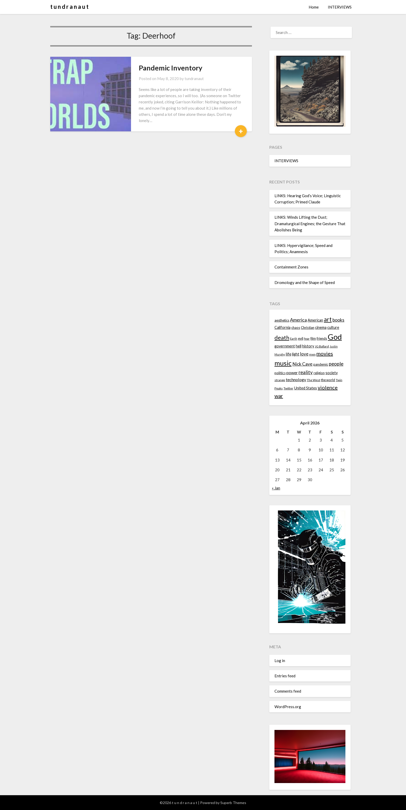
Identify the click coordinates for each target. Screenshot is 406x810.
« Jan (276, 488)
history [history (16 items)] (308, 346)
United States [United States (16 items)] (305, 388)
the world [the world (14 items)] (328, 380)
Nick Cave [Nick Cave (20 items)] (302, 364)
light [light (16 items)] (295, 354)
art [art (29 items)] (328, 319)
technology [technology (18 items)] (296, 379)
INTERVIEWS (340, 7)
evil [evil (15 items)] (300, 338)
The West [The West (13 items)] (313, 380)
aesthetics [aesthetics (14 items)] (281, 320)
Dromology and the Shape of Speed (304, 282)
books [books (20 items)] (338, 320)
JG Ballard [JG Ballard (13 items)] (322, 346)
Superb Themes (233, 802)
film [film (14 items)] (313, 338)
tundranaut (194, 78)
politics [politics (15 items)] (280, 373)
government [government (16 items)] (284, 346)
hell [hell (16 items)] (298, 346)
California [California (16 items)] (282, 327)
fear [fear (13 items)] (307, 338)
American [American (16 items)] (315, 320)
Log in (279, 660)
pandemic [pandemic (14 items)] (320, 364)
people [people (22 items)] (336, 364)
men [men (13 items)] (312, 354)
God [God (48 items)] (335, 336)
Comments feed (287, 691)
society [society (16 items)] (331, 373)
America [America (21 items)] (298, 320)
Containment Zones (291, 267)
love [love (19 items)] (304, 354)
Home (314, 7)
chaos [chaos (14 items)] (295, 327)
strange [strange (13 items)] (279, 380)
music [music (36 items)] (283, 363)
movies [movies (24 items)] (324, 353)
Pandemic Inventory (170, 67)
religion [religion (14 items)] (319, 373)
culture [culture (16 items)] (333, 327)
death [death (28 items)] (281, 337)
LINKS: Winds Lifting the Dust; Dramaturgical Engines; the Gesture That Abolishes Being (309, 223)
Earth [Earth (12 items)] (293, 338)
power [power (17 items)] (292, 372)
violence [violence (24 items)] (328, 387)
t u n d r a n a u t (69, 6)
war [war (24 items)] (278, 396)
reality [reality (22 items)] (306, 372)
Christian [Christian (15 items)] (307, 327)
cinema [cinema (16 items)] (321, 327)
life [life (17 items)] (288, 354)
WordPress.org (287, 706)
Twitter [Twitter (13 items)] (288, 388)
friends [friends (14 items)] (322, 338)
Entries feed (284, 675)
